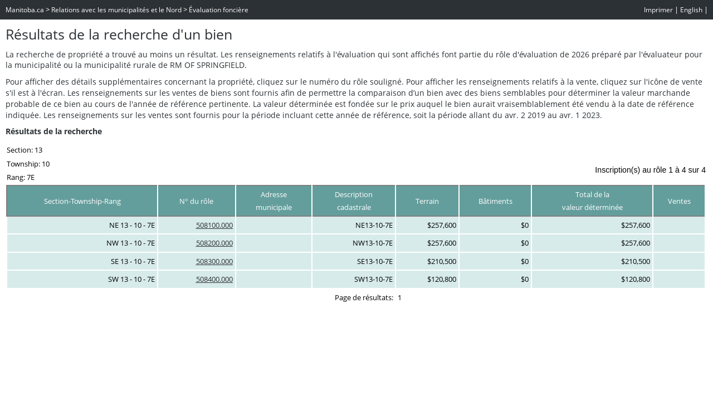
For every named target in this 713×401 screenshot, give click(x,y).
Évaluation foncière (218, 10)
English (691, 10)
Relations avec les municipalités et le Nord (116, 10)
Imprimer (658, 10)
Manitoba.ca (25, 10)
